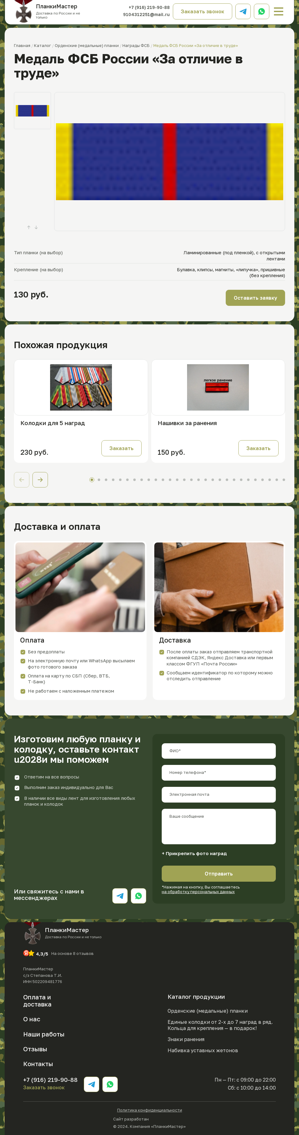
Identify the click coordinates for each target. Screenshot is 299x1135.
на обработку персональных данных (198, 891)
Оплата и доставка (37, 1000)
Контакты (38, 1063)
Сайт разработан (149, 1118)
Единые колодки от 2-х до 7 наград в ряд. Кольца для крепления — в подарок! (220, 1025)
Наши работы (44, 1034)
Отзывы (35, 1049)
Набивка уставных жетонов (203, 1050)
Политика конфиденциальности (149, 1110)
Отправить (219, 874)
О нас (31, 1019)
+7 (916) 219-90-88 (149, 7)
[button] (40, 479)
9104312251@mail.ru (146, 14)
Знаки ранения (186, 1039)
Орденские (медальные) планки (208, 1011)
